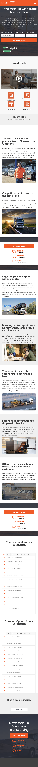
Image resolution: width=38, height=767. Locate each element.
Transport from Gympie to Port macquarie (15, 597)
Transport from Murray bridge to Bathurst (15, 575)
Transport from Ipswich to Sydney (13, 604)
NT (33, 554)
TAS (25, 554)
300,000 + (20, 256)
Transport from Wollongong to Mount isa (14, 676)
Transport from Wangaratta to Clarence (14, 561)
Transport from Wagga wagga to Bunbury (15, 658)
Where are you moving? (6, 32)
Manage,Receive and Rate (27, 108)
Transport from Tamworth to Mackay (14, 672)
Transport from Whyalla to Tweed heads (14, 572)
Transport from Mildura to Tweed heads (14, 583)
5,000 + (19, 261)
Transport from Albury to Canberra (13, 680)
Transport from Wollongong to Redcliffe (14, 647)
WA (17, 554)
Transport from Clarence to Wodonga (14, 683)
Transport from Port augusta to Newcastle (15, 557)
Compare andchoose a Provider (11, 108)
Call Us (12, 3)
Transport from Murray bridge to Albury (14, 593)
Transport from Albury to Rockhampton (14, 651)
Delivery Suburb (30, 32)
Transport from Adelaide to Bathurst (14, 590)
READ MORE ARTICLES (19, 709)
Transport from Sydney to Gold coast (14, 643)
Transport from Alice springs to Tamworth (15, 568)
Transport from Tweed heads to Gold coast (15, 654)
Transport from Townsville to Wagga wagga (15, 564)
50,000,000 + (21, 251)
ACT (29, 554)
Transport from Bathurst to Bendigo (13, 669)
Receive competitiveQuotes (27, 99)
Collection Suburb (19, 32)
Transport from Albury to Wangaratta (14, 636)
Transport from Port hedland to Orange (14, 579)
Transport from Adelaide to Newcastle (14, 601)
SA (21, 554)
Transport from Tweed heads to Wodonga (15, 665)
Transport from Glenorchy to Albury (14, 608)
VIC (12, 554)
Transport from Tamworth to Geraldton (14, 661)
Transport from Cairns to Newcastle (13, 612)
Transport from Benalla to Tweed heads (14, 586)
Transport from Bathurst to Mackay (13, 640)
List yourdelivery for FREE (11, 100)
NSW (4, 554)
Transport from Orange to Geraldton (14, 690)
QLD (8, 554)
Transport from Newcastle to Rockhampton (15, 687)
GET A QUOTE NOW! (19, 40)
